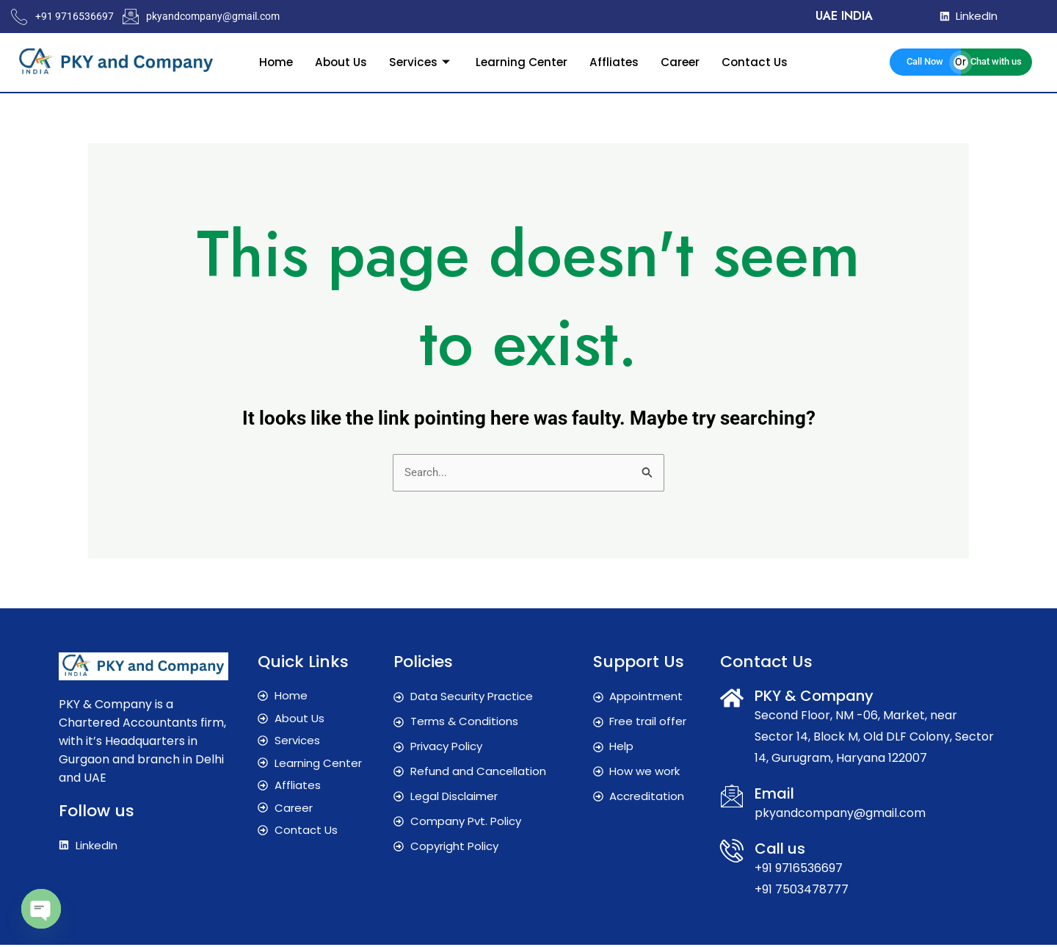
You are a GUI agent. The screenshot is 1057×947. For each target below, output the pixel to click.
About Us (337, 61)
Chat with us (996, 61)
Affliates (616, 61)
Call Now (925, 61)
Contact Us (760, 61)
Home (270, 61)
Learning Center (521, 61)
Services (419, 61)
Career (683, 61)
